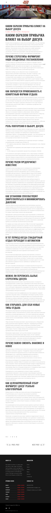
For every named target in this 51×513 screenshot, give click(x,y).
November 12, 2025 (15, 31)
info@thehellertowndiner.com (33, 487)
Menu (28, 471)
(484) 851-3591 (30, 485)
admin (8, 31)
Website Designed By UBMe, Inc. (13, 505)
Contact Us (29, 476)
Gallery (28, 469)
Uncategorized (25, 31)
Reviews (28, 474)
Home (28, 464)
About (28, 467)
